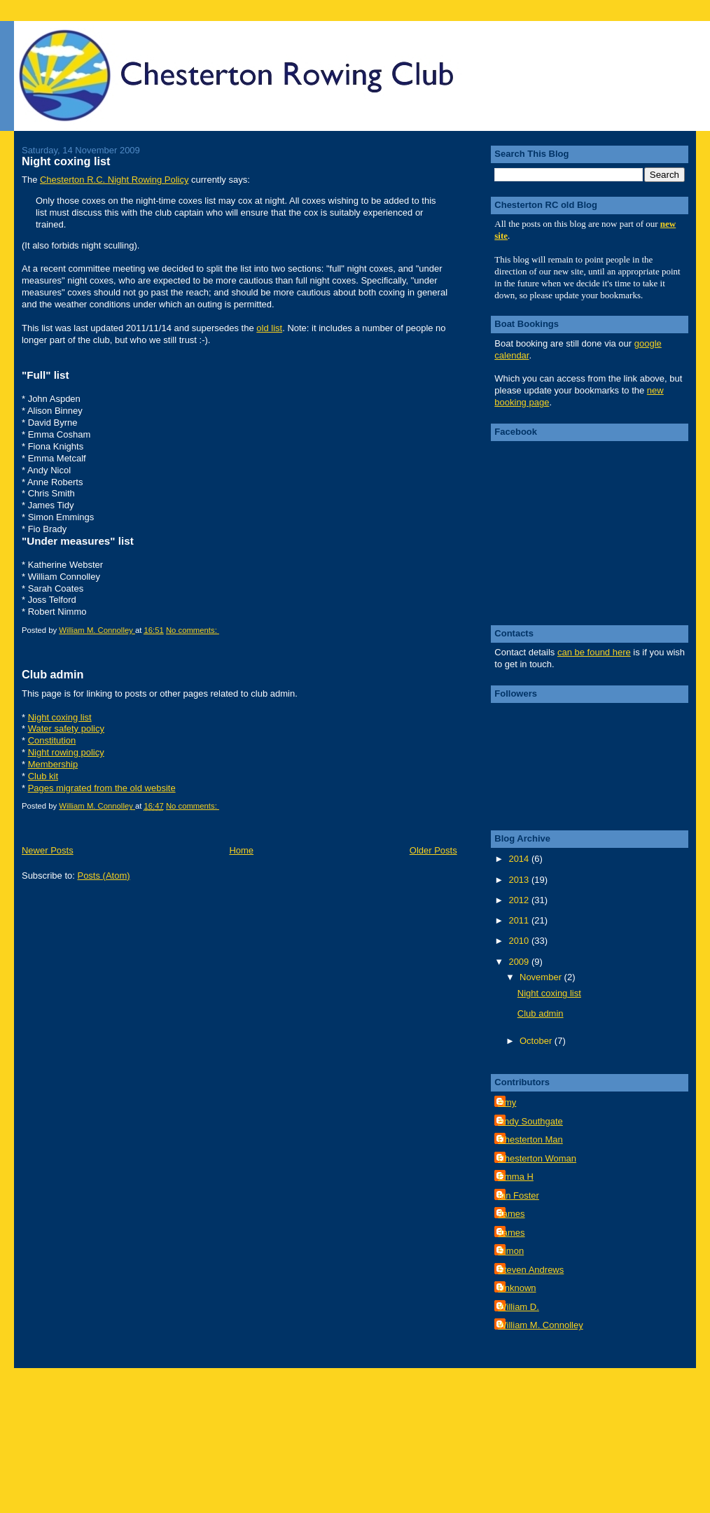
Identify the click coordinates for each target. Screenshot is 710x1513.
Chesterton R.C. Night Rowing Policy (114, 179)
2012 (519, 900)
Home (241, 850)
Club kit (43, 776)
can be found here (594, 652)
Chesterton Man (530, 1139)
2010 (519, 940)
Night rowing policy (66, 752)
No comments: (192, 630)
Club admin (52, 674)
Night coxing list (66, 161)
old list (269, 328)
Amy (507, 1102)
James (511, 1213)
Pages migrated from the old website (102, 788)
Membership (53, 764)
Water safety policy (66, 728)
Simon (511, 1251)
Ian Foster (518, 1195)
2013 (519, 879)
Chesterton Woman (537, 1158)
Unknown (517, 1288)
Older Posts (433, 850)
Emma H (516, 1176)
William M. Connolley (540, 1325)
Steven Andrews (531, 1269)
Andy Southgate (530, 1121)
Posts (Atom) (103, 875)
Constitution (52, 740)
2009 (519, 961)
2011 (519, 920)
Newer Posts (48, 850)
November (542, 977)
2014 (519, 858)
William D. (518, 1307)
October (537, 1041)
